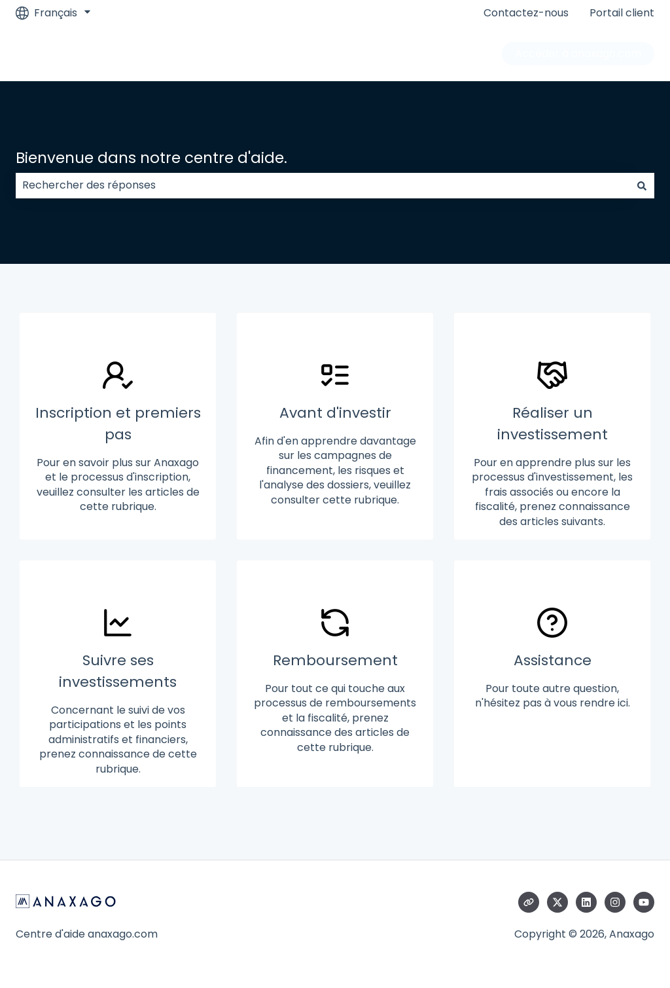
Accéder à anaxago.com (578, 53)
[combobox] (322, 185)
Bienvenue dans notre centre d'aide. (151, 157)
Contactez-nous (526, 13)
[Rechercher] (641, 185)
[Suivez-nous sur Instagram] (615, 902)
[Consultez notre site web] (528, 902)
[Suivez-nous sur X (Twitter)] (557, 902)
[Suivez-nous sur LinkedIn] (586, 902)
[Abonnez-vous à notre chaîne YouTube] (643, 902)
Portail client (622, 13)
